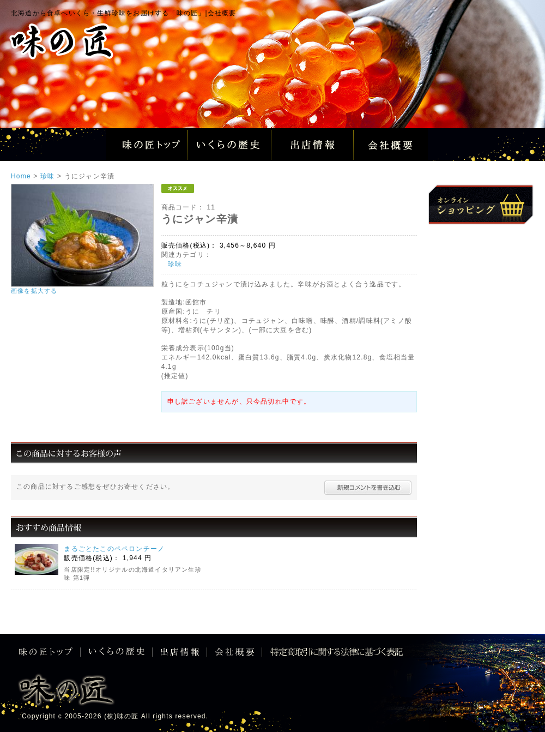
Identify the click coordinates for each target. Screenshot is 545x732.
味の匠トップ (147, 144)
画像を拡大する (34, 290)
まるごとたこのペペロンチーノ (114, 549)
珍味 (175, 264)
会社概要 (395, 144)
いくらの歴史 (229, 144)
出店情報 (312, 144)
